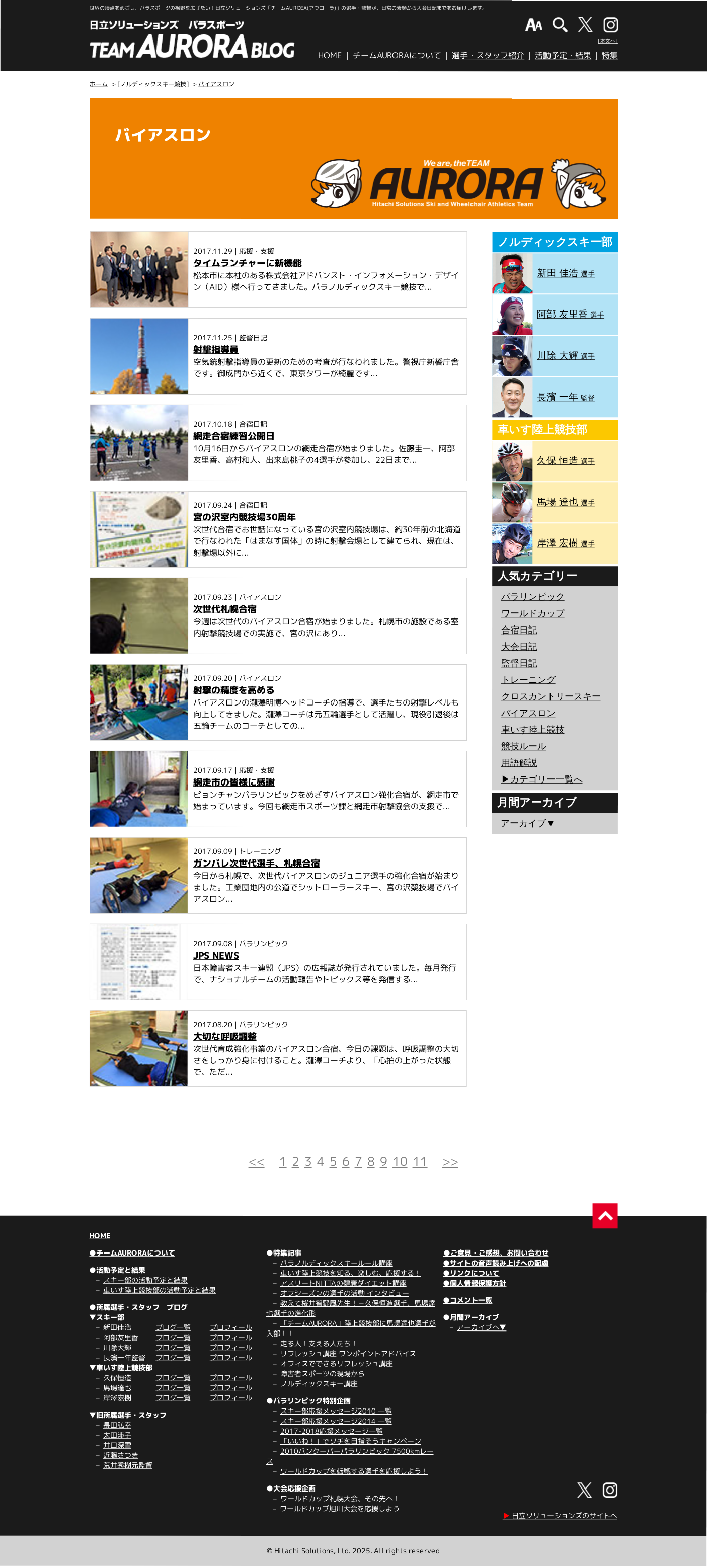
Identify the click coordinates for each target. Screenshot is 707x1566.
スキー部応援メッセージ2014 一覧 (336, 1421)
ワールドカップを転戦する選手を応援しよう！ (354, 1471)
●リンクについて (471, 1273)
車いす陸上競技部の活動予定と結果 (159, 1290)
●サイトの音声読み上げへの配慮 (495, 1263)
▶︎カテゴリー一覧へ (541, 779)
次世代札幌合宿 (225, 609)
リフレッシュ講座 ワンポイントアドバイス (348, 1353)
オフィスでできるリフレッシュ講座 (336, 1363)
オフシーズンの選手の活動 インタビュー (344, 1293)
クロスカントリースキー (551, 696)
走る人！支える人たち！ (319, 1343)
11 (420, 1161)
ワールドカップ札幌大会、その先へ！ (340, 1498)
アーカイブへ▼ (481, 1327)
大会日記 (519, 647)
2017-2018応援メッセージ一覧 (331, 1431)
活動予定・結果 (563, 55)
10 (400, 1161)
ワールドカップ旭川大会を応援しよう (340, 1508)
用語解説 (519, 763)
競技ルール (523, 746)
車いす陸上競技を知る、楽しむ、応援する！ (350, 1273)
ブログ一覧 (173, 1327)
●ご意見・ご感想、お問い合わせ (496, 1253)
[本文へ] (608, 40)
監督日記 (519, 663)
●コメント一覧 (467, 1300)
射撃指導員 (216, 349)
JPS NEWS (216, 955)
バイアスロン (216, 84)
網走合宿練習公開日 (234, 436)
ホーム (99, 84)
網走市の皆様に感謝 (234, 782)
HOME (330, 55)
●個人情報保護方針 (474, 1283)
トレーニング (528, 680)
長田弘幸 (117, 1425)
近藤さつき (120, 1455)
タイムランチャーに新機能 (247, 263)
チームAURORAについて (397, 55)
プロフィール (231, 1327)
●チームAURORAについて (132, 1253)
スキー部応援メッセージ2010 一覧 (336, 1411)
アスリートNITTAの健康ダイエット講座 (343, 1283)
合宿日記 (519, 630)
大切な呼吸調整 (225, 1036)
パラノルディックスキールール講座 (336, 1263)
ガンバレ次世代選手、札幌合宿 (256, 863)
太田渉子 (117, 1435)
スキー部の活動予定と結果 (145, 1280)
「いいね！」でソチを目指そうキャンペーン (350, 1441)
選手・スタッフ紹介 (488, 55)
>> (450, 1161)
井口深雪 (117, 1445)
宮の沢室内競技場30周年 (244, 517)
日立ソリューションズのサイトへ (560, 1515)
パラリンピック (533, 597)
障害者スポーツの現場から (322, 1373)
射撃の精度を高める (234, 690)
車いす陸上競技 (533, 730)
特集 (610, 55)
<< (257, 1161)
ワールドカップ (533, 613)
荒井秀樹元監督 (127, 1465)
